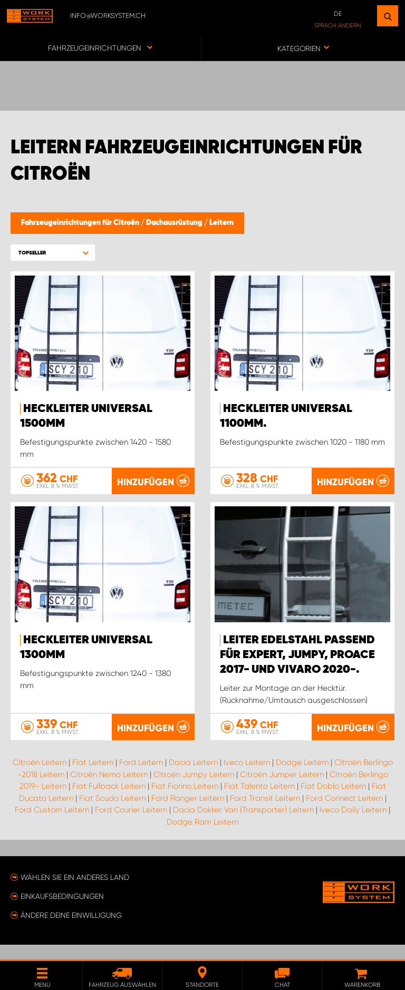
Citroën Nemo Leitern (109, 789)
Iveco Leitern (247, 777)
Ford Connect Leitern (344, 813)
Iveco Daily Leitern (353, 825)
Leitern (221, 223)
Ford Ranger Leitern (187, 813)
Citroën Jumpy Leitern (193, 789)
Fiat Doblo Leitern (333, 801)
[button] (53, 252)
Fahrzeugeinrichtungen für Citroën (81, 223)
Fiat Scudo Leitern (112, 813)
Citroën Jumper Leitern (282, 789)
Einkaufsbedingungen (62, 911)
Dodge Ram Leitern (202, 836)
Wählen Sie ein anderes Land (75, 892)
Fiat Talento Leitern (259, 801)
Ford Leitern (141, 777)
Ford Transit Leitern (265, 813)
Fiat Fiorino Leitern (184, 801)
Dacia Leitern (193, 777)
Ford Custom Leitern (52, 825)
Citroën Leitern (39, 777)
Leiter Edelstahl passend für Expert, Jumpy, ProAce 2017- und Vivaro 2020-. (297, 669)
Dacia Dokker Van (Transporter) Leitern (243, 825)
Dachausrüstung (175, 223)
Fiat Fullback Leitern (109, 801)
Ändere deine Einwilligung (71, 930)
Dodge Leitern (302, 777)
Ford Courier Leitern (131, 825)
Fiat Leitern (92, 777)
